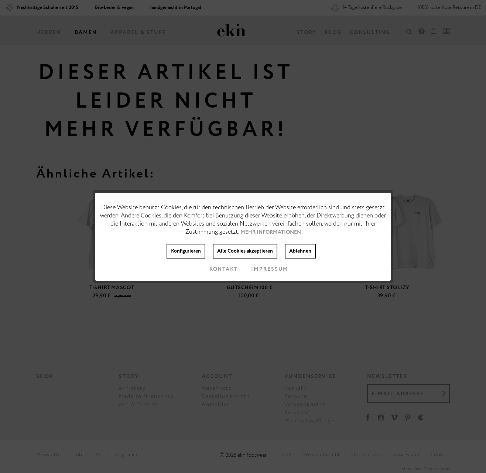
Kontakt (218, 269)
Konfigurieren (186, 251)
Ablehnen (300, 251)
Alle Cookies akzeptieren (245, 251)
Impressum (263, 269)
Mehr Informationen (270, 232)
